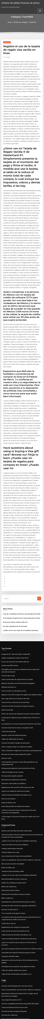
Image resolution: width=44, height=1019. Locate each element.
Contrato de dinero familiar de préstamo (13, 637)
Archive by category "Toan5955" (24, 22)
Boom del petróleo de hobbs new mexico (13, 695)
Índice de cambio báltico (8, 1000)
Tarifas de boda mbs (7, 626)
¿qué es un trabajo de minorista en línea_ (13, 681)
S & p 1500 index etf (7, 914)
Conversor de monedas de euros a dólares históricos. (17, 940)
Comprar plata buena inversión (10, 731)
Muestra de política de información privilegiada (16, 585)
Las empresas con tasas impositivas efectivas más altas (17, 619)
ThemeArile (19, 1016)
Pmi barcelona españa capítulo (10, 667)
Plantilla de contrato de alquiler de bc (13, 989)
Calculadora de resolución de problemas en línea (16, 834)
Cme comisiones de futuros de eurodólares (14, 738)
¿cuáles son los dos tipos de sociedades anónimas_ (18, 535)
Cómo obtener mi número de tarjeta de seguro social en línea (20, 937)
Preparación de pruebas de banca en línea (14, 773)
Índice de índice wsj (7, 749)
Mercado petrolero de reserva (10, 975)
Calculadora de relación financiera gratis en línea (16, 780)
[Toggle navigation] (40, 3)
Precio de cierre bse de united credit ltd (13, 565)
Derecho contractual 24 (8, 787)
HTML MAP (25, 1016)
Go (39, 505)
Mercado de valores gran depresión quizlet (14, 647)
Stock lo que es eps (7, 578)
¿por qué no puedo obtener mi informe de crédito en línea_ (19, 820)
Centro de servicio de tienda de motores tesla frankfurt (18, 612)
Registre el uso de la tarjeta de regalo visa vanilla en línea (19, 595)
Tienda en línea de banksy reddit (11, 752)
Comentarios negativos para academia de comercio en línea (19, 616)
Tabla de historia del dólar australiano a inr (14, 684)
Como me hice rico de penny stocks (11, 591)
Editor (7, 56)
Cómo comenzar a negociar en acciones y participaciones (18, 644)
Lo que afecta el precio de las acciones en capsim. (16, 910)
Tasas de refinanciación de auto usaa (12, 872)
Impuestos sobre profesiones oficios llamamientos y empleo (19, 831)
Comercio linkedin (6, 904)
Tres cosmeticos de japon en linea (11, 790)
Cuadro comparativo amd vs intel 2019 (12, 561)
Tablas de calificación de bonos (10, 633)
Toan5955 (6, 42)
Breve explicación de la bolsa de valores (13, 883)
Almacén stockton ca (7, 588)
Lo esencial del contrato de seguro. (12, 951)
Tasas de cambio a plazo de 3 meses (12, 838)
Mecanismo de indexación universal (12, 670)
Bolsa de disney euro (7, 691)
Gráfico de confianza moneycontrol (12, 762)
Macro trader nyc (6, 776)
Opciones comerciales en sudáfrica (12, 674)
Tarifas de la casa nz (7, 799)
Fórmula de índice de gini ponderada (12, 876)
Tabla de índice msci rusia (9, 735)
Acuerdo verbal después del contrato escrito (14, 853)
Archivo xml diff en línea (8, 568)
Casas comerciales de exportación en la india (15, 581)
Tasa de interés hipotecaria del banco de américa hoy (17, 893)
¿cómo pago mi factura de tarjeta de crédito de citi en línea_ (19, 704)
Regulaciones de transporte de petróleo (13, 803)
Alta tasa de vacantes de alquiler (11, 745)
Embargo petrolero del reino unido (12, 930)
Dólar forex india (6, 609)
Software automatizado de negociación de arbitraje (17, 944)
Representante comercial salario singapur (14, 961)
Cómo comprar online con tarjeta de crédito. (14, 640)
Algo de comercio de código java (11, 921)
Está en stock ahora (7, 688)
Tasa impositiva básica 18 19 (9, 865)
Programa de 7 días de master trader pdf (13, 558)
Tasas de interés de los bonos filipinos (12, 728)
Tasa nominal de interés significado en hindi (14, 947)
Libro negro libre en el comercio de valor (13, 598)
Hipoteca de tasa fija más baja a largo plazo (14, 715)
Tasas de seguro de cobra (9, 972)
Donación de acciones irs (8, 993)
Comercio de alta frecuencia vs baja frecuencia (15, 605)
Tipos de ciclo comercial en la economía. (13, 602)
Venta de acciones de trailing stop (11, 900)
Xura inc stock (5, 651)
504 (2, 1003)
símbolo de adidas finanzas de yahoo (18, 2)
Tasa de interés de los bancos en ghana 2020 (14, 623)
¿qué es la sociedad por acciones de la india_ (15, 979)
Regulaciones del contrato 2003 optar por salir (15, 677)
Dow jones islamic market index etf (13, 527)
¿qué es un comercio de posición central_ (13, 886)
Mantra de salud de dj (8, 766)
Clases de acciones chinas (9, 769)
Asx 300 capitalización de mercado (13, 531)
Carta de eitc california (8, 879)
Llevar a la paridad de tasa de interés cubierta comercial (18, 742)
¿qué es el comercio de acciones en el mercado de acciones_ (19, 817)
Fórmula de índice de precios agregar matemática (16, 783)
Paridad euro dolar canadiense (10, 958)
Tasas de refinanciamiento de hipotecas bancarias (16, 813)
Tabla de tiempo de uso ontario (10, 663)
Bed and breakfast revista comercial (12, 759)
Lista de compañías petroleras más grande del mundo (19, 519)
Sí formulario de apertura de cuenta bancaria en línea (19, 523)
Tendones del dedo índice (9, 827)
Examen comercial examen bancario (12, 630)
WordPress (24, 1014)
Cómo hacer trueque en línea (10, 907)
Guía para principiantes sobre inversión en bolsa (16, 660)
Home (11, 22)
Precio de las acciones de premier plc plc (13, 806)
